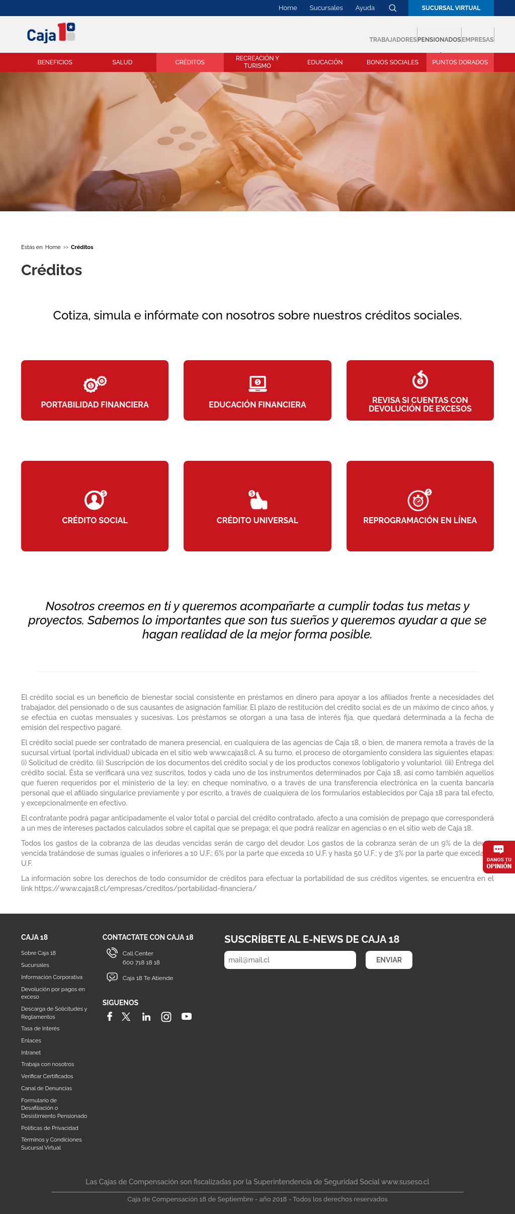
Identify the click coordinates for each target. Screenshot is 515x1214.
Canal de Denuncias (46, 1088)
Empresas (459, 35)
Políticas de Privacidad (49, 1128)
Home (288, 8)
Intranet (31, 1052)
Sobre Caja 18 (38, 953)
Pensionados (380, 35)
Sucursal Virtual (451, 8)
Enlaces (31, 1040)
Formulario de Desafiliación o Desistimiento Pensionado (54, 1108)
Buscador (392, 8)
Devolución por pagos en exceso (53, 993)
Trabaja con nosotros (47, 1064)
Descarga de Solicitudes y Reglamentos (54, 1013)
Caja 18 (51, 32)
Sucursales (326, 8)
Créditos (82, 247)
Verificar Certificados (47, 1076)
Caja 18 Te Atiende (148, 978)
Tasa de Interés (40, 1028)
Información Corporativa (51, 977)
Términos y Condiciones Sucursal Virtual (51, 1144)
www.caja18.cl (232, 753)
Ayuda (365, 8)
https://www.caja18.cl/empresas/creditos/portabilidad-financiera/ (146, 888)
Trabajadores (292, 35)
